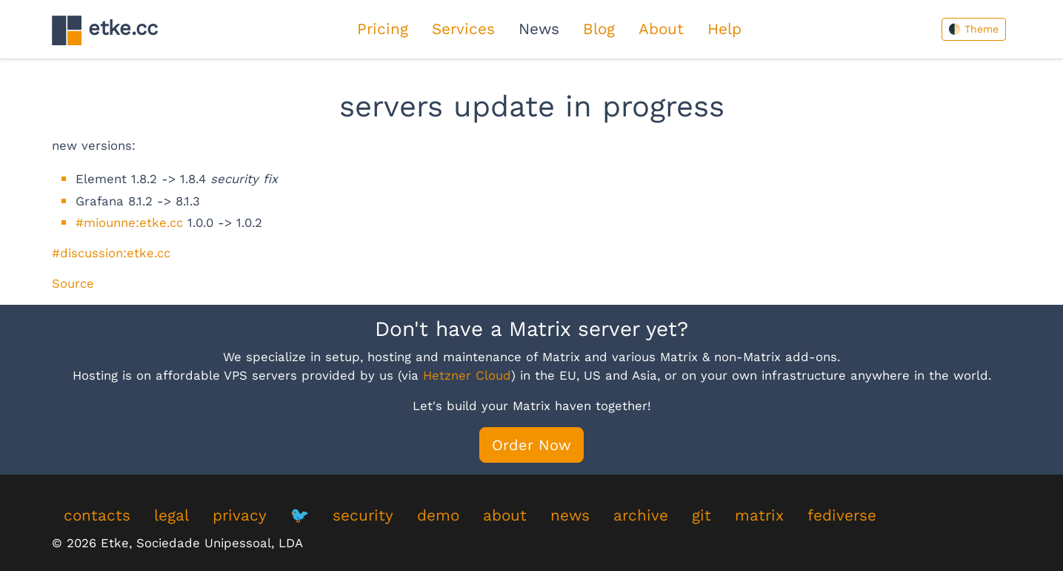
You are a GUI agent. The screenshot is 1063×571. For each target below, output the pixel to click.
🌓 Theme (973, 29)
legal (171, 515)
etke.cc (105, 30)
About (661, 29)
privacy (240, 515)
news (570, 515)
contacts (97, 515)
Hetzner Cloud (467, 375)
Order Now (531, 445)
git (701, 515)
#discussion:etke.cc (111, 252)
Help (724, 29)
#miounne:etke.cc (129, 222)
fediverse (841, 515)
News (539, 29)
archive (640, 515)
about (505, 515)
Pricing (382, 29)
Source (73, 283)
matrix (759, 515)
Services (463, 29)
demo (438, 515)
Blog (599, 29)
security (363, 515)
